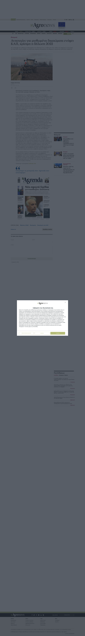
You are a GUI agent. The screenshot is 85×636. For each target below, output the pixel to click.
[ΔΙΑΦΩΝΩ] (66, 303)
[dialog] (42, 318)
